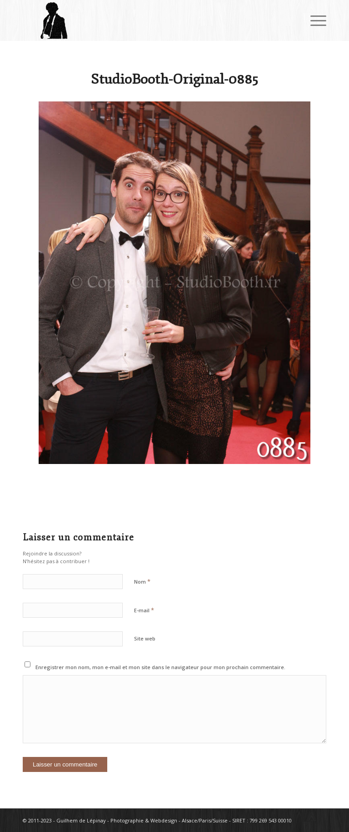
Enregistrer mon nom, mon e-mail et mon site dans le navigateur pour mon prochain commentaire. (160, 667)
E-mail (144, 610)
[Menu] (313, 20)
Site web (144, 638)
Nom (142, 581)
